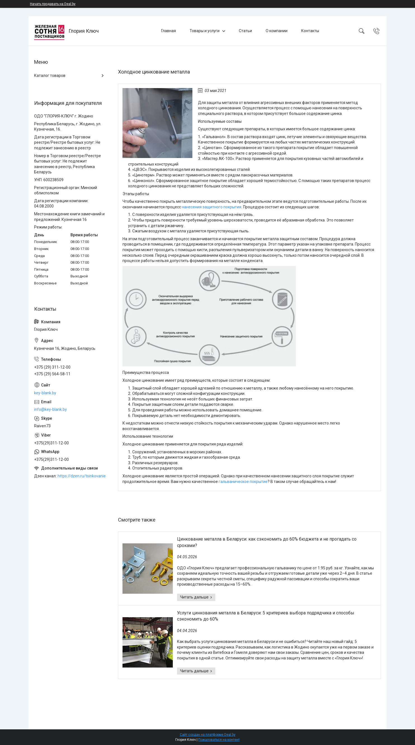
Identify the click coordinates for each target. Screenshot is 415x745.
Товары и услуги (205, 31)
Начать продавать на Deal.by (53, 4)
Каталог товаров (49, 75)
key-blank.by (45, 393)
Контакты (310, 31)
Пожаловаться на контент (219, 740)
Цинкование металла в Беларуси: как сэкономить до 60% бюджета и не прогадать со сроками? (267, 542)
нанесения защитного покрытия (211, 207)
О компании (276, 31)
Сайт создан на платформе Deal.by (207, 735)
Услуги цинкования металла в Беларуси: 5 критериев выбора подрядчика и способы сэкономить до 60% (265, 616)
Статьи (245, 31)
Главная (168, 31)
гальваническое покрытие (243, 481)
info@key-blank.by (50, 409)
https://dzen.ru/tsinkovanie (82, 476)
